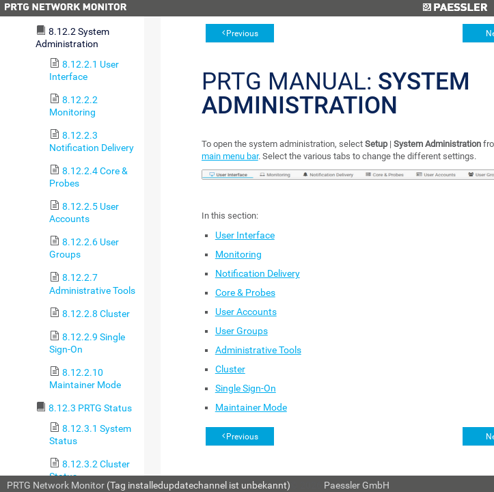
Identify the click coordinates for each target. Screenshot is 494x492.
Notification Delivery (257, 273)
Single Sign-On (245, 388)
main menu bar (230, 156)
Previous (242, 33)
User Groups (241, 330)
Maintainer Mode (251, 407)
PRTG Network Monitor (56, 485)
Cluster (230, 369)
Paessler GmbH (356, 485)
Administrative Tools (258, 349)
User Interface (245, 235)
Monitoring (238, 254)
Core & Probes (245, 292)
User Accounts (246, 311)
